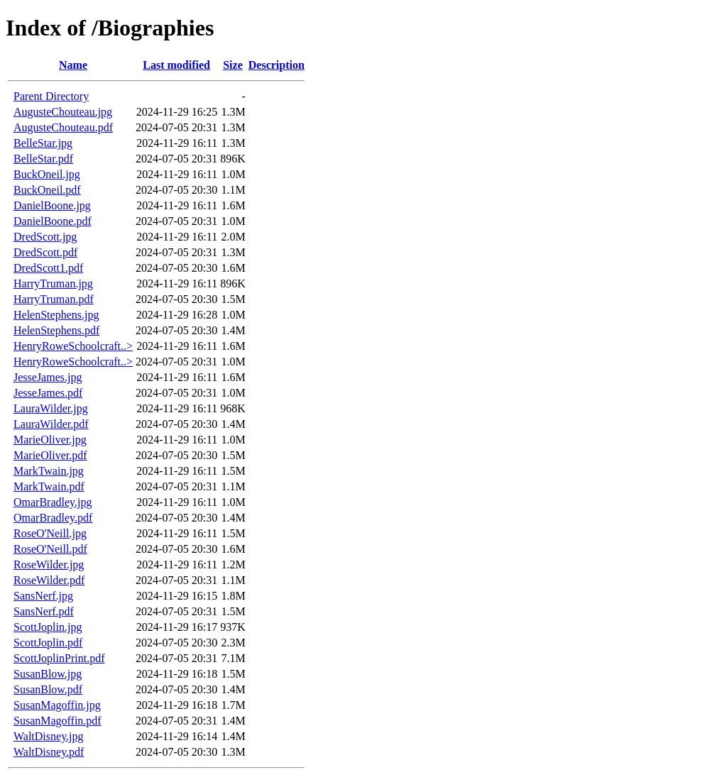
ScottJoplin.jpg (47, 627)
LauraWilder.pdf (51, 424)
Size (233, 65)
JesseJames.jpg (47, 377)
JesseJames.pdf (47, 393)
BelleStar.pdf (43, 159)
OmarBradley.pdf (52, 518)
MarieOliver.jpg (50, 440)
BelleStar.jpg (42, 143)
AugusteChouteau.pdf (63, 127)
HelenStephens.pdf (56, 330)
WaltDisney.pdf (48, 752)
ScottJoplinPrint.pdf (58, 658)
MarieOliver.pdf (50, 455)
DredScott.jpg (45, 237)
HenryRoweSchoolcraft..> (73, 346)
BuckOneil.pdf (47, 190)
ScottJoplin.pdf (47, 643)
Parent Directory (51, 96)
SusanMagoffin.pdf (57, 721)
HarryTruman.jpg (53, 283)
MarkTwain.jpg (48, 471)
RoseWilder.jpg (48, 564)
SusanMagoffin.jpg (57, 705)
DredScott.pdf (45, 252)
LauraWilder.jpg (50, 408)
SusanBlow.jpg (47, 674)
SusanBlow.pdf (47, 689)
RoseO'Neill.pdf (50, 549)
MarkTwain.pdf (48, 486)
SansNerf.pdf (43, 611)
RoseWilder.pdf (48, 580)
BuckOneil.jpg (46, 174)
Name (73, 65)
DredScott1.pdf (48, 268)
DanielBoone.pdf (52, 221)
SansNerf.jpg (43, 596)
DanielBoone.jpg (52, 205)
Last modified (176, 65)
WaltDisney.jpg (48, 736)
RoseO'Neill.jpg (50, 533)
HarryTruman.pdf (53, 299)
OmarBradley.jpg (52, 502)
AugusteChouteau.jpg (62, 112)
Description (276, 65)
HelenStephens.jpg (56, 315)
